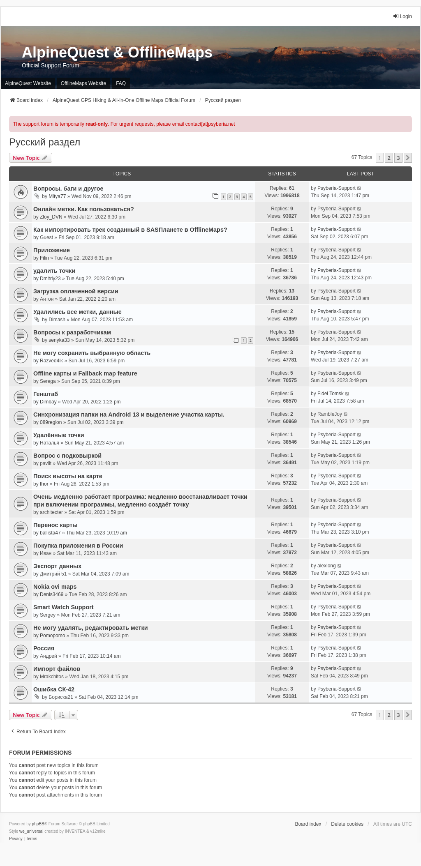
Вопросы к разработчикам (72, 332)
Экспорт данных (57, 566)
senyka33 (59, 340)
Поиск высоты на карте (67, 476)
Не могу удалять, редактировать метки (90, 627)
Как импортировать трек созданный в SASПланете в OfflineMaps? (130, 229)
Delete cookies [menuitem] (347, 824)
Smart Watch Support (63, 607)
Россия (43, 648)
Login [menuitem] (402, 16)
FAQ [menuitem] (121, 83)
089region (51, 422)
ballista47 (50, 533)
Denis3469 (51, 594)
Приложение (51, 250)
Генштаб (45, 394)
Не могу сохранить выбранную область (91, 353)
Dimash (57, 319)
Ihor (44, 484)
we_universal (31, 831)
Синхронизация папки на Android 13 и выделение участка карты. (128, 414)
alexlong (326, 566)
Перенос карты (55, 525)
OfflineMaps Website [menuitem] (83, 83)
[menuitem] (16, 839)
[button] (408, 158)
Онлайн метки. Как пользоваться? (83, 209)
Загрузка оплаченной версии (75, 291)
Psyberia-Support (336, 188)
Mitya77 (57, 196)
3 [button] (398, 157)
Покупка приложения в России (78, 545)
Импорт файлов (56, 669)
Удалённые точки (58, 435)
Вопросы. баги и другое (68, 188)
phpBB (38, 824)
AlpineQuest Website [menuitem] (28, 83)
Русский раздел (44, 141)
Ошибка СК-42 (53, 689)
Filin (44, 258)
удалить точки (54, 270)
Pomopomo (52, 635)
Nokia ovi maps (55, 586)
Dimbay (48, 402)
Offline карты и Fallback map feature (85, 373)
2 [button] (388, 157)
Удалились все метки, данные (77, 312)
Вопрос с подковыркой (67, 455)
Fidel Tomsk (330, 393)
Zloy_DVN (51, 217)
